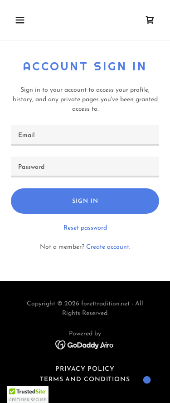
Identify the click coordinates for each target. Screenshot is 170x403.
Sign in (85, 201)
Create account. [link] (108, 247)
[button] (28, 20)
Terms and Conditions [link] (85, 379)
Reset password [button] (85, 228)
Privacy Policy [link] (84, 369)
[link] (150, 20)
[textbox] (85, 135)
